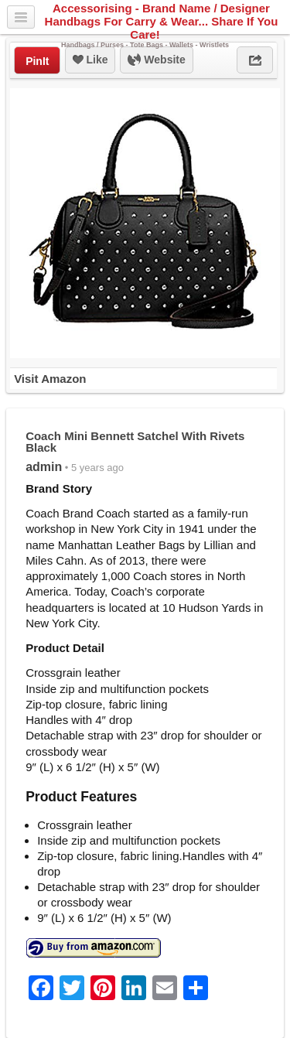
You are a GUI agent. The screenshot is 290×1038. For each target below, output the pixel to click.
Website (156, 60)
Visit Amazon (50, 378)
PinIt (37, 61)
